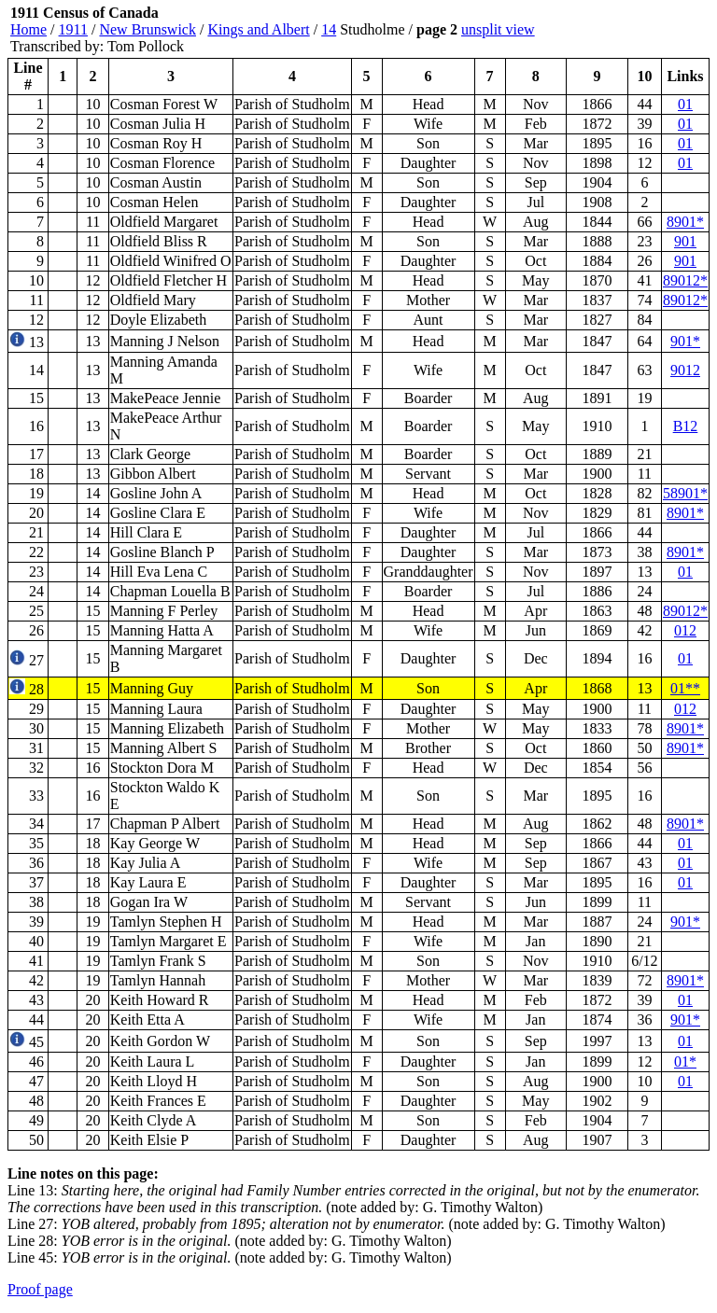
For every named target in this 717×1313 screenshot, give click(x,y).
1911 (73, 29)
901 (685, 241)
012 (685, 630)
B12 (685, 426)
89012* (685, 280)
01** (685, 688)
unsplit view (498, 29)
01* (685, 1061)
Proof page (40, 1289)
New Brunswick (147, 29)
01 (685, 104)
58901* (685, 493)
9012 (685, 370)
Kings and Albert (258, 29)
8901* (685, 222)
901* (685, 341)
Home (28, 29)
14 (328, 29)
